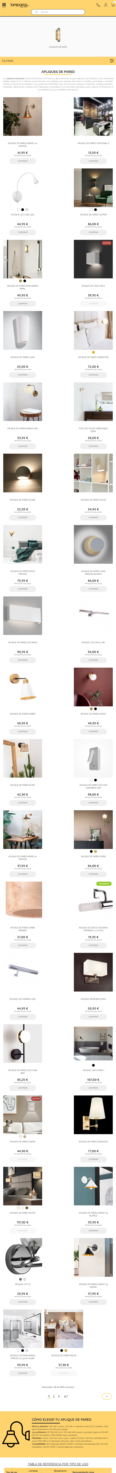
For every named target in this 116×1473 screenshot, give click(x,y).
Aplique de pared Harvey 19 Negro (20, 879)
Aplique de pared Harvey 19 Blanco (58, 811)
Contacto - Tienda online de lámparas (25, 1417)
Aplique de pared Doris (20, 609)
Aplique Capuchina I (20, 743)
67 (66, 918)
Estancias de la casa (42, 1395)
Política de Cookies (58, 1395)
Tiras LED (10, 1253)
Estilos (40, 1403)
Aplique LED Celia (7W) (20, 474)
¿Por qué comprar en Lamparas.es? (8, 1391)
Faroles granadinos (42, 1247)
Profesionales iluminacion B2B (8, 1399)
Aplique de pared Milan (95, 877)
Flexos (8, 1240)
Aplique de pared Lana (20, 273)
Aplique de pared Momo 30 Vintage (95, 543)
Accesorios (27, 1260)
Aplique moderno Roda (57, 676)
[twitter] (79, 1380)
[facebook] (72, 1380)
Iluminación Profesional (42, 1388)
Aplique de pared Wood (20, 810)
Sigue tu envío (26, 1395)
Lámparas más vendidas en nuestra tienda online (43, 1432)
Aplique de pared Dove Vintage (20, 409)
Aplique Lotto (95, 810)
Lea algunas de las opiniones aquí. (58, 1338)
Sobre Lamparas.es (8, 1384)
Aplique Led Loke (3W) (95, 139)
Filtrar (58, 61)
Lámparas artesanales (71, 1247)
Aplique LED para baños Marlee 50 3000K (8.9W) (58, 879)
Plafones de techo (97, 1234)
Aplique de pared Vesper (20, 206)
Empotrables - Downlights (81, 1240)
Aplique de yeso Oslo (95, 206)
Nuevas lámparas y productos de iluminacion (43, 1425)
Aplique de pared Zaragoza (95, 743)
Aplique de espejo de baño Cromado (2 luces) (95, 610)
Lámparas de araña (51, 1240)
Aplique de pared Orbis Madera (58, 610)
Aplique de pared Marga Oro (95, 273)
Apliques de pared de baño (22, 1077)
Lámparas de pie (73, 1234)
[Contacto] (98, 5)
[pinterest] (101, 1380)
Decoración (42, 1410)
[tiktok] (94, 1380)
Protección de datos (60, 1380)
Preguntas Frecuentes (25, 1380)
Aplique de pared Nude (20, 542)
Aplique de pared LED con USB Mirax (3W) (58, 543)
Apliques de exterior (94, 1077)
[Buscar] (60, 12)
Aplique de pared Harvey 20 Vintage (20, 140)
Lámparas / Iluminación (42, 1380)
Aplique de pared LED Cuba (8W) (95, 677)
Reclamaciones (26, 1410)
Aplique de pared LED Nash (95, 407)
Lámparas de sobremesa (44, 1234)
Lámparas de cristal (48, 1260)
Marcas (40, 1417)
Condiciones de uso (59, 1388)
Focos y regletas (26, 1240)
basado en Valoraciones (58, 1335)
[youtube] (87, 1380)
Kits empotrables (75, 1253)
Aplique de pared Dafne (58, 743)
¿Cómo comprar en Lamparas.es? (26, 1388)
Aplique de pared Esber (58, 474)
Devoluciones (25, 1403)
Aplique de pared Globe (58, 340)
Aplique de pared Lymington (58, 273)
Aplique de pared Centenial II (58, 139)
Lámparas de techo (15, 1234)
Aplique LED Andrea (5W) (20, 676)
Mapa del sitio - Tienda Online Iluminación (60, 1403)
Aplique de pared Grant (95, 474)
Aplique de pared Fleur (95, 340)
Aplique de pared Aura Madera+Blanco (58, 409)
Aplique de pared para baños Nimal (58, 207)
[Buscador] (36, 12)
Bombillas (10, 1260)
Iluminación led (97, 1253)
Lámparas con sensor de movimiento (40, 1253)
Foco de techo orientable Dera (20, 341)
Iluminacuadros (96, 1247)
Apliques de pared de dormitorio (58, 1077)
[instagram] (109, 1380)
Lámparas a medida (16, 1247)
